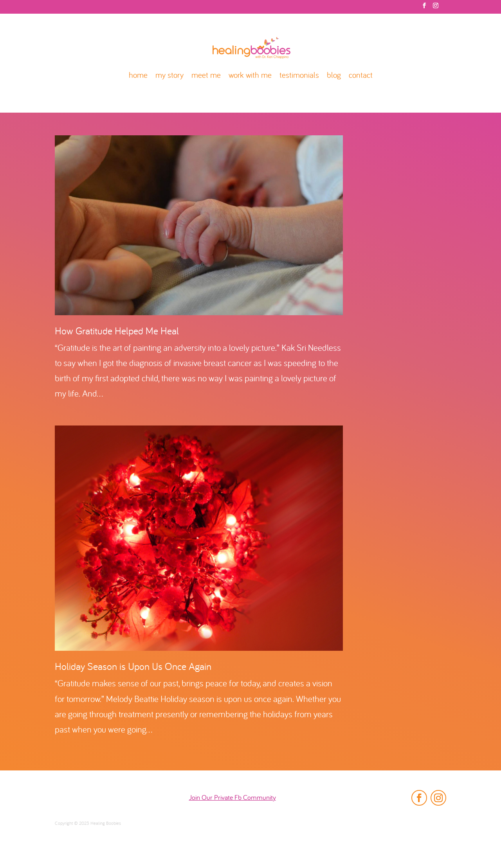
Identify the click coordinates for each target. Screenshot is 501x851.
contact (361, 76)
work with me (250, 76)
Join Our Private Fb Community (232, 798)
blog (334, 76)
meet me (206, 76)
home (138, 76)
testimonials (299, 76)
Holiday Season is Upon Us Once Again (133, 667)
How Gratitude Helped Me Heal (117, 332)
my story (169, 76)
